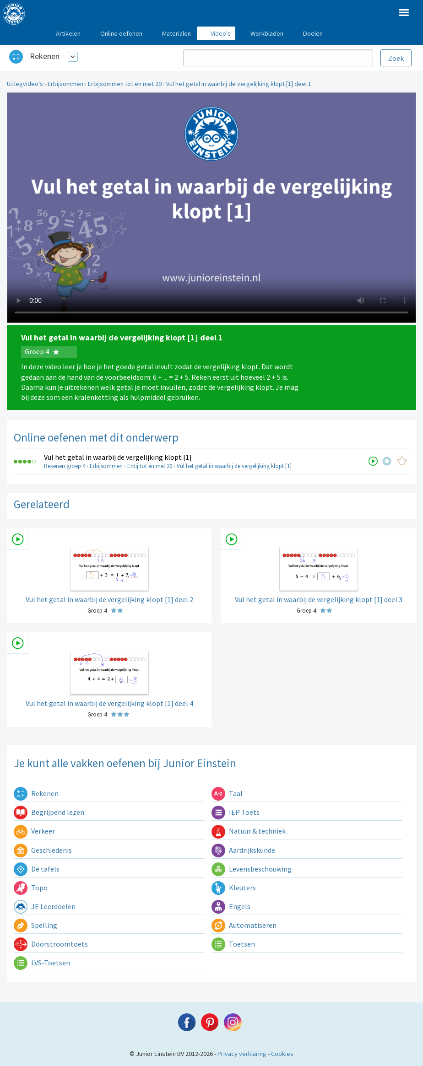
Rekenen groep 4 (64, 466)
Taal (227, 793)
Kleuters (234, 887)
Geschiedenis (43, 850)
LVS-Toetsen (42, 962)
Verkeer (34, 830)
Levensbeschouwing (252, 868)
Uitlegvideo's (25, 84)
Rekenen (45, 56)
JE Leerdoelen (45, 906)
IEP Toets (236, 812)
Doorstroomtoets (51, 943)
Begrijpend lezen (49, 812)
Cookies (282, 1054)
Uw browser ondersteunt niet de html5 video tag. (211, 207)
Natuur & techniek (249, 830)
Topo (31, 887)
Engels (231, 906)
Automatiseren (244, 925)
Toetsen (233, 943)
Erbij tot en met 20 (149, 466)
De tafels (37, 868)
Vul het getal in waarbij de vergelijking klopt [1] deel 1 (238, 84)
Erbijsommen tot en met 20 (125, 84)
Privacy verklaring (241, 1054)
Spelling (35, 925)
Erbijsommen (65, 84)
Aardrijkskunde (243, 850)
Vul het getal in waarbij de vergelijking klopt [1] (118, 457)
